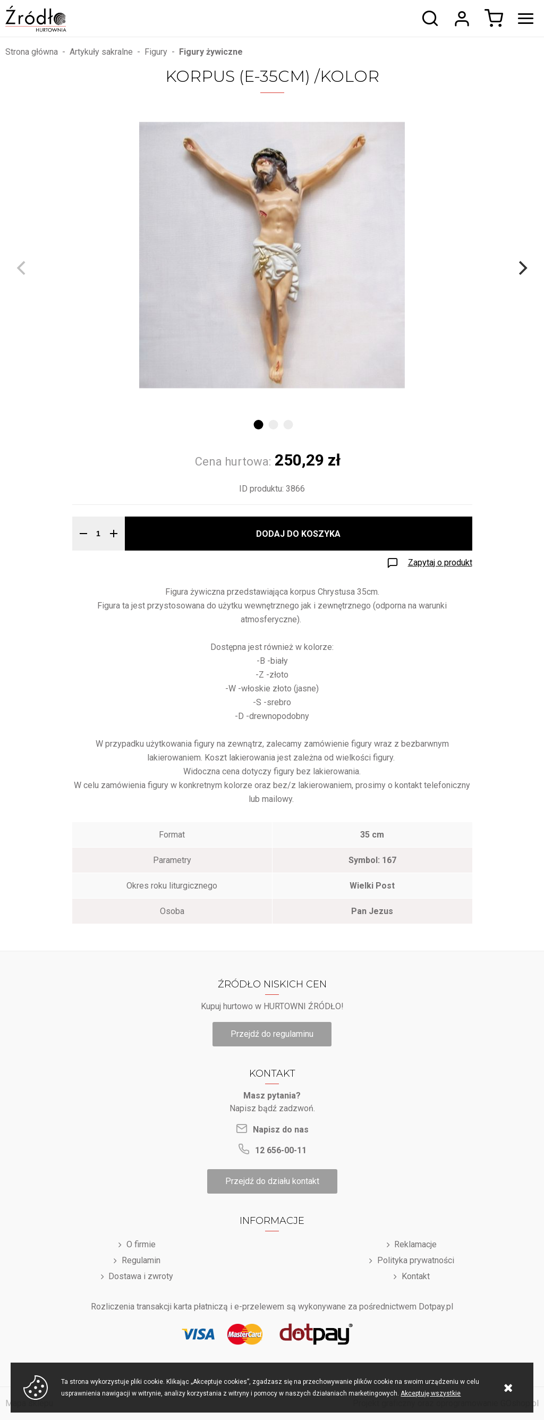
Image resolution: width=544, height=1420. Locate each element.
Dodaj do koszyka (298, 534)
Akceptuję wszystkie (431, 1393)
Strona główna (31, 52)
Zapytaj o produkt (440, 562)
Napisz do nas (281, 1130)
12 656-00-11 (281, 1150)
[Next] (521, 268)
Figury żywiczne (211, 52)
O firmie (141, 1244)
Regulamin (141, 1260)
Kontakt (416, 1276)
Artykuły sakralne (101, 52)
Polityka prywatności (415, 1260)
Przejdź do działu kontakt (272, 1181)
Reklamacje (415, 1244)
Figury (155, 52)
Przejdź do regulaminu (272, 1034)
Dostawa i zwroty (140, 1276)
